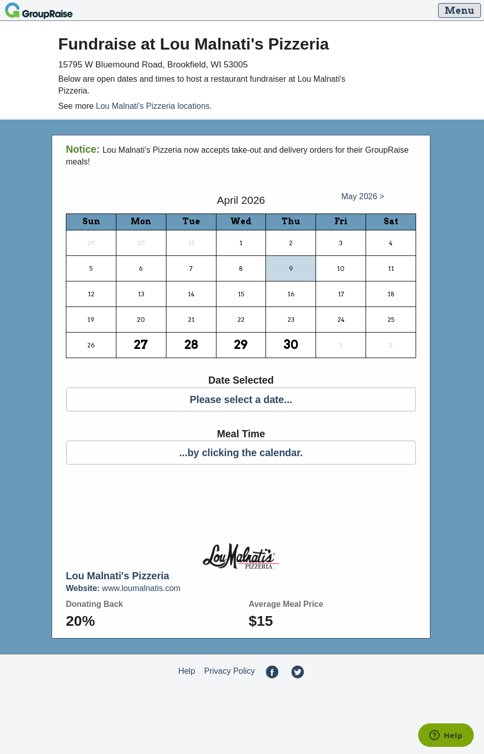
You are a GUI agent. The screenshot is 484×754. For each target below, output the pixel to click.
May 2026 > (363, 196)
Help (186, 671)
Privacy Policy (229, 671)
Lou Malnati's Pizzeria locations (153, 106)
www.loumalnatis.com (123, 588)
